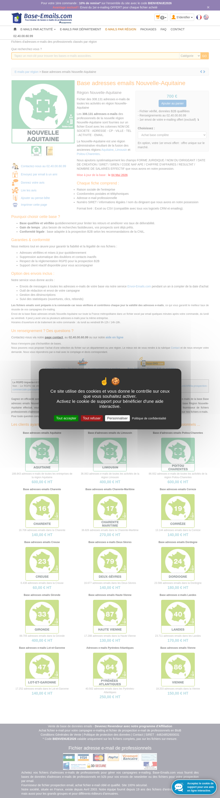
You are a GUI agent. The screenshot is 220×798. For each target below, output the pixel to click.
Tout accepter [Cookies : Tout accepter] (66, 418)
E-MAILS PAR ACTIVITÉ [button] (38, 29)
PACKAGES (148, 29)
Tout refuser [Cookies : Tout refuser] (91, 418)
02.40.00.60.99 (23, 36)
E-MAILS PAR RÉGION (120, 29)
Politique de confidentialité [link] (149, 418)
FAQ (163, 29)
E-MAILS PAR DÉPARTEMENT (80, 29)
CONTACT (178, 29)
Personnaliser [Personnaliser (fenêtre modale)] (117, 418)
